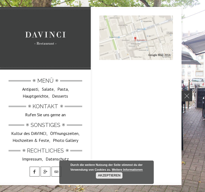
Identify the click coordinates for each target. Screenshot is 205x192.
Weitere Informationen (127, 169)
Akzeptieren (109, 175)
